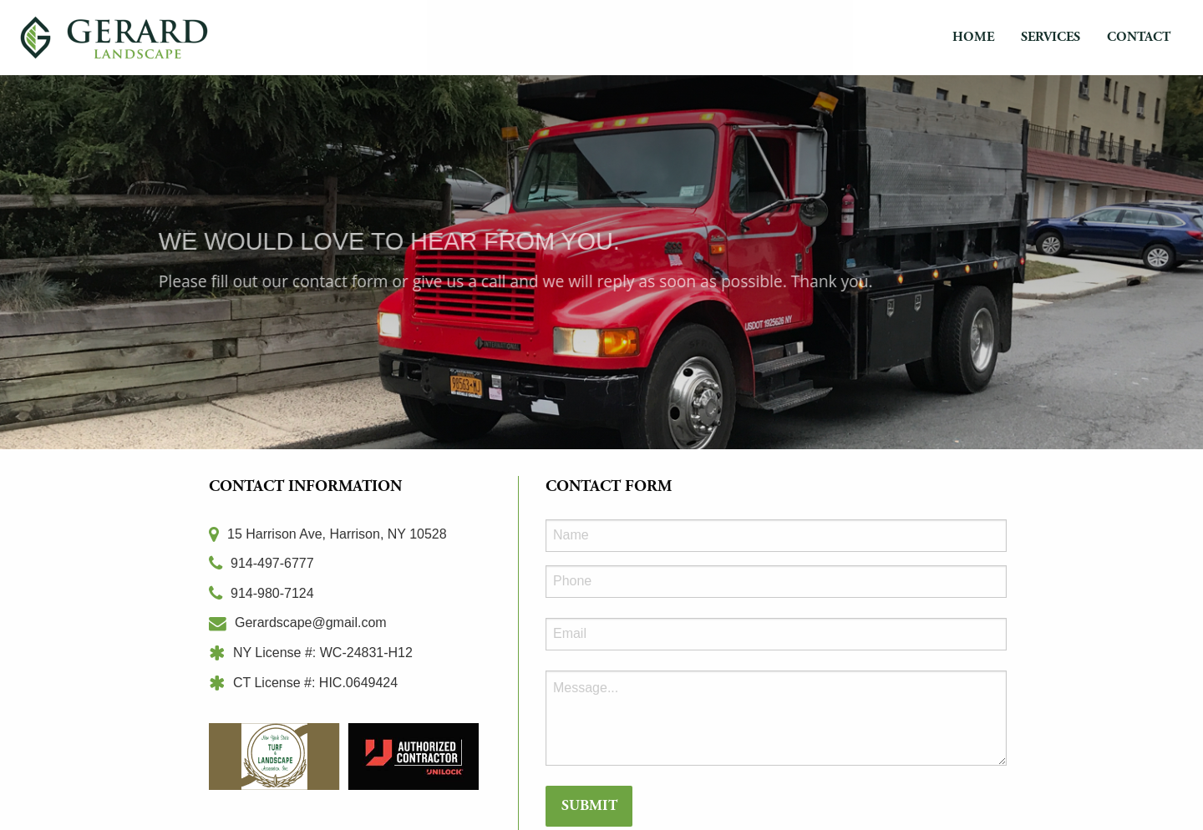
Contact (1138, 37)
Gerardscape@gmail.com (298, 622)
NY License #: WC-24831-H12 (311, 652)
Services (1050, 37)
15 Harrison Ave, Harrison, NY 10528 (328, 534)
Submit (589, 806)
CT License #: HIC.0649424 (303, 683)
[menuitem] (973, 37)
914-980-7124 (261, 593)
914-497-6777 (261, 563)
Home (973, 37)
